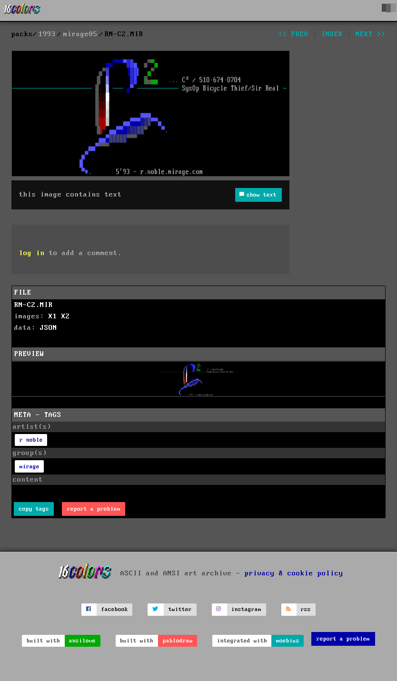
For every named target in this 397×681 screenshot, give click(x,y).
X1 (53, 316)
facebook (114, 609)
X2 (65, 316)
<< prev (293, 34)
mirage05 (80, 34)
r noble (31, 440)
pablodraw (178, 641)
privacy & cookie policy (294, 573)
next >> (371, 34)
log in (32, 253)
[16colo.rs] (22, 10)
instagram (246, 609)
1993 (47, 34)
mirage (30, 467)
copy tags (34, 509)
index (332, 34)
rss (306, 609)
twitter (180, 609)
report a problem (93, 509)
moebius (287, 641)
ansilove (82, 641)
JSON (48, 328)
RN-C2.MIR (33, 305)
